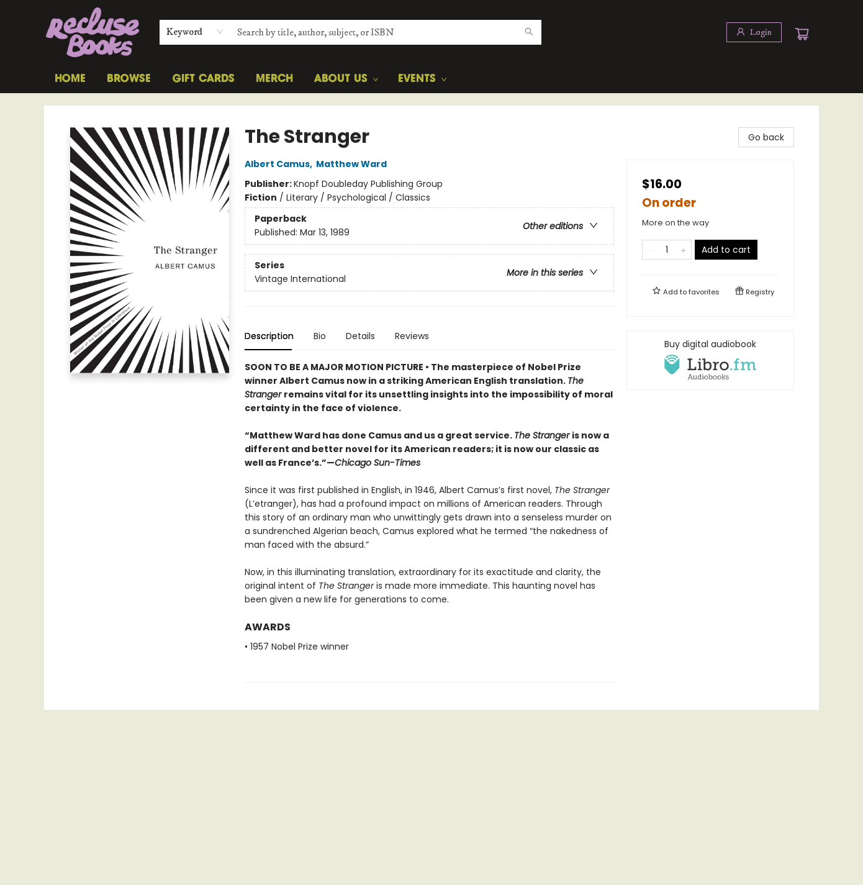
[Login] (754, 32)
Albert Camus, (280, 164)
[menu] (431, 79)
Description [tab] (269, 336)
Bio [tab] (320, 336)
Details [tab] (360, 336)
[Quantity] (666, 250)
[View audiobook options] (710, 360)
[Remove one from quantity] (650, 249)
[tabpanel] (429, 521)
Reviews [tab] (412, 336)
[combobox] (195, 31)
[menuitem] (70, 79)
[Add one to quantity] (683, 249)
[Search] (529, 32)
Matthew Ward (353, 164)
